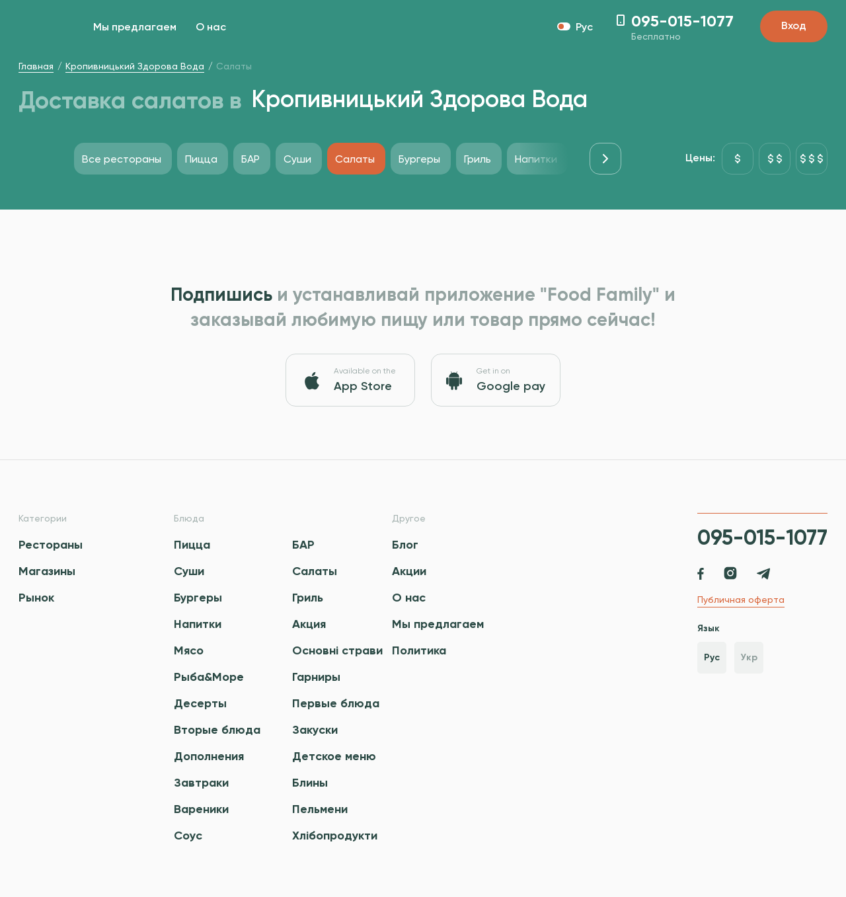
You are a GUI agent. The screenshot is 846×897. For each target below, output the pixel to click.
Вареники (201, 809)
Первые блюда (335, 703)
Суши (189, 571)
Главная (36, 66)
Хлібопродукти (334, 835)
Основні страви (337, 650)
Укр (749, 657)
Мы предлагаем (134, 27)
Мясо (189, 650)
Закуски (315, 729)
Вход (793, 26)
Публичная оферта (741, 599)
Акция (309, 624)
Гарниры (316, 677)
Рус (712, 657)
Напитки (197, 624)
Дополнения (209, 756)
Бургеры (198, 597)
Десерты (200, 703)
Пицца (192, 544)
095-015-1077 (762, 537)
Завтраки (201, 782)
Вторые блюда (217, 729)
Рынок (36, 597)
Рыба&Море (209, 677)
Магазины (47, 571)
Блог (405, 544)
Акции (409, 571)
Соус (188, 835)
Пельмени (320, 809)
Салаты (314, 571)
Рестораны (51, 544)
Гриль (307, 597)
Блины (310, 782)
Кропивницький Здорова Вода (134, 66)
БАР (303, 544)
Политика (419, 650)
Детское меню (334, 756)
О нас (211, 27)
